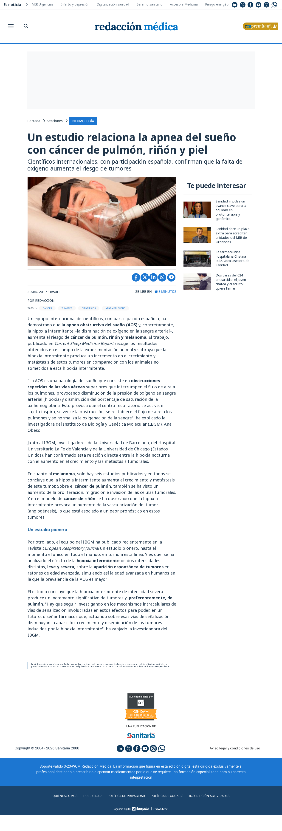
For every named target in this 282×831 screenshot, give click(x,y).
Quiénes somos (59, 811)
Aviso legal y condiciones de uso (235, 764)
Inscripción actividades (214, 811)
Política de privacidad (124, 811)
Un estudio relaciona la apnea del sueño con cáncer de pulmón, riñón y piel (132, 151)
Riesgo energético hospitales (226, 4)
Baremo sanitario (149, 4)
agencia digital (123, 824)
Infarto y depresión (75, 4)
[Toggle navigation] (11, 26)
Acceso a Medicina (184, 4)
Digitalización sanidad (113, 4)
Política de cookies (168, 811)
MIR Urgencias (42, 4)
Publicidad (88, 811)
